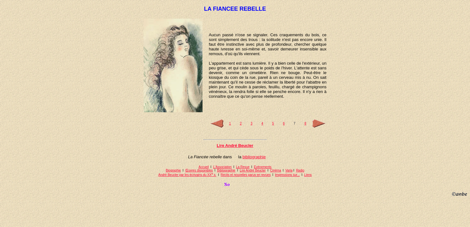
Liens (308, 175)
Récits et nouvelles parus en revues (246, 175)
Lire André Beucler (253, 170)
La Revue (243, 167)
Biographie (173, 170)
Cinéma (275, 170)
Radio (300, 170)
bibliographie (254, 156)
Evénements (263, 167)
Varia (289, 170)
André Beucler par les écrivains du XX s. (187, 175)
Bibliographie (226, 170)
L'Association (222, 167)
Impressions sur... (287, 175)
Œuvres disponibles (199, 170)
